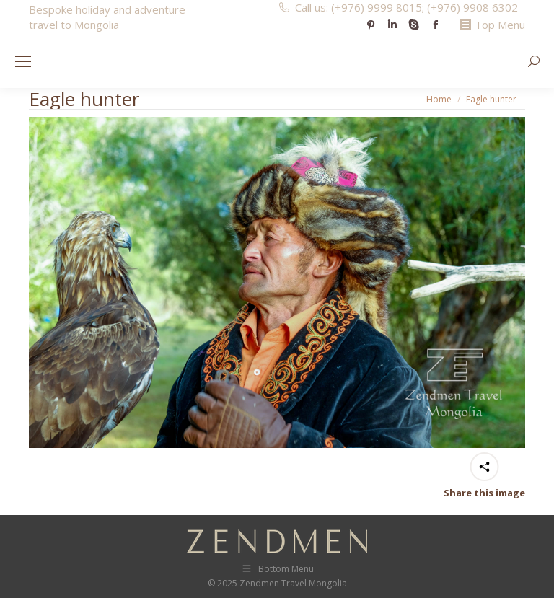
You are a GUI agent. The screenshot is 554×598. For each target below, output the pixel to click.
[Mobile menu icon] (23, 61)
